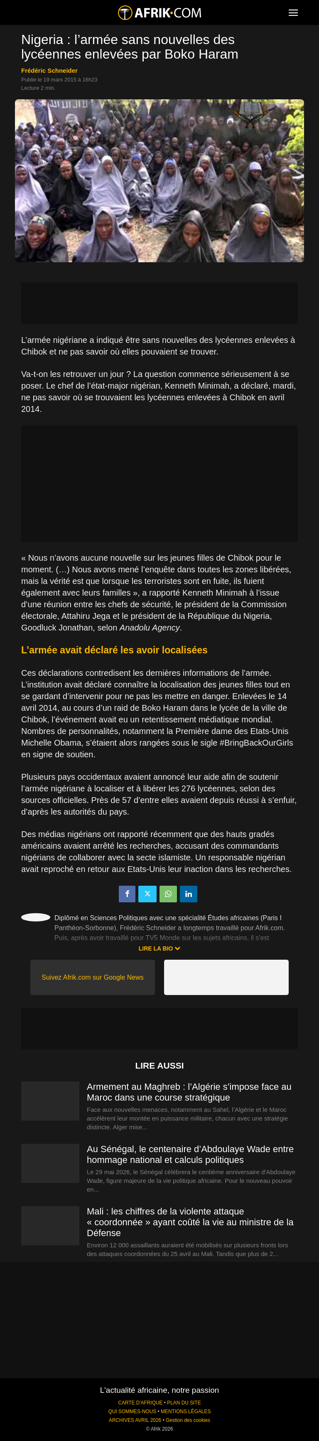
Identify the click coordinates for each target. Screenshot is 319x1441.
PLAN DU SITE (184, 1403)
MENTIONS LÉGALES (186, 1411)
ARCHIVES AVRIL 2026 (135, 1420)
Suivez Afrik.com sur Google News (92, 977)
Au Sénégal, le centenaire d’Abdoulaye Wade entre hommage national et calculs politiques (190, 1154)
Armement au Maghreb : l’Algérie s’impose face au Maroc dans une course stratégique (189, 1092)
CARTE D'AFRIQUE (140, 1403)
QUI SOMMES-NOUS (132, 1411)
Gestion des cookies (188, 1420)
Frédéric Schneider (49, 70)
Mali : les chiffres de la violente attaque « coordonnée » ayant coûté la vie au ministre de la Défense (190, 1222)
